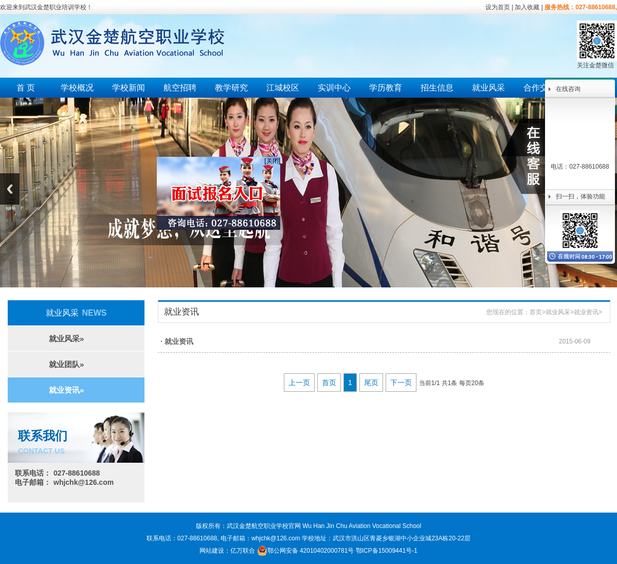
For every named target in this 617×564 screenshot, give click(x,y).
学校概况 (77, 87)
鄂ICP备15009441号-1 (387, 550)
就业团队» (66, 364)
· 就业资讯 (176, 341)
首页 (536, 312)
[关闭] (269, 157)
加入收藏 (527, 7)
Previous (10, 189)
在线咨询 (568, 89)
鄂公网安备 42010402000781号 (305, 550)
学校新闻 (128, 87)
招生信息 (437, 87)
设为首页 (497, 7)
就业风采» (66, 338)
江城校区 (282, 87)
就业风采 (488, 87)
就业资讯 (586, 312)
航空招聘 (180, 87)
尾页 (371, 382)
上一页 (299, 382)
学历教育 (385, 87)
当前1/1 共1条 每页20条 (451, 383)
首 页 (25, 87)
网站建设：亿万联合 (227, 550)
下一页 (401, 382)
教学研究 (231, 87)
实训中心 (334, 87)
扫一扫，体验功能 (580, 196)
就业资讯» (66, 390)
